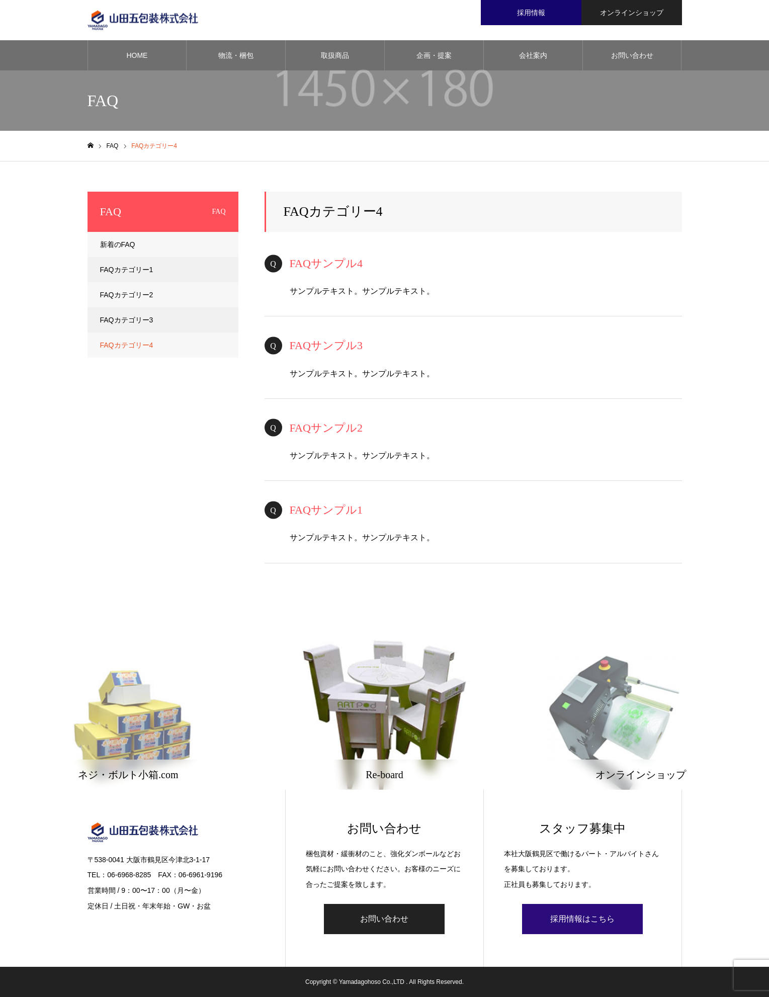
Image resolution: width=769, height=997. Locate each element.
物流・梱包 (235, 55)
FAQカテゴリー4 (126, 345)
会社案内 (533, 55)
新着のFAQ (117, 244)
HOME (136, 55)
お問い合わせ (632, 55)
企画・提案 (434, 55)
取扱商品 (335, 55)
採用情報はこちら (582, 919)
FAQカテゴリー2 (126, 295)
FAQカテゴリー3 (126, 320)
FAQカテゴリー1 (126, 270)
